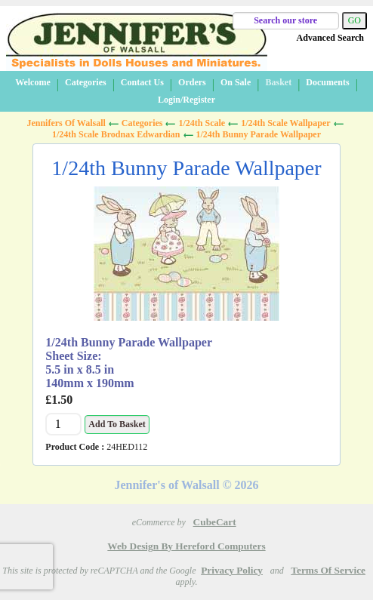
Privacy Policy (232, 570)
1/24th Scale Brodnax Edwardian (116, 134)
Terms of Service (328, 570)
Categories (85, 82)
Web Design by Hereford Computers (186, 546)
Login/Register (186, 99)
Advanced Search (330, 37)
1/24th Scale (201, 123)
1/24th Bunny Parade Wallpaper (258, 134)
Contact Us (142, 82)
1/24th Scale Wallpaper (285, 123)
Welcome (33, 82)
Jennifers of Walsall (65, 123)
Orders (192, 82)
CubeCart (214, 522)
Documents (327, 82)
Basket (278, 82)
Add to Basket (116, 424)
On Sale (235, 82)
